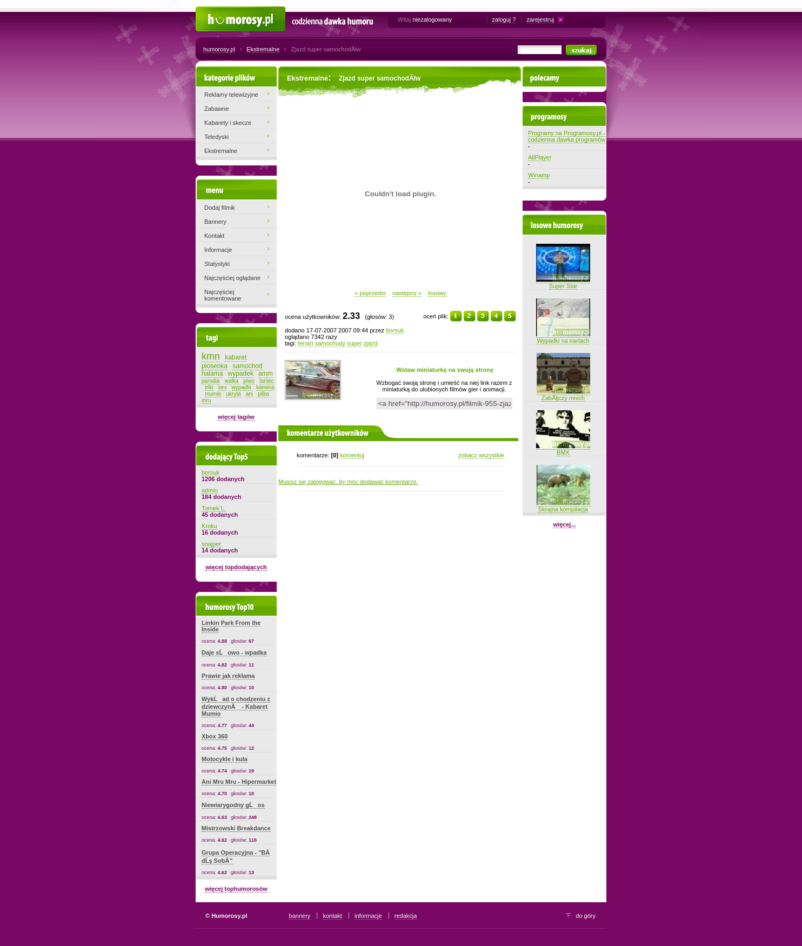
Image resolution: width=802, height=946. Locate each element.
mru (206, 400)
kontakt (332, 915)
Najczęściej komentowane (223, 295)
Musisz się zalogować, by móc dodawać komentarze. (348, 481)
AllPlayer (539, 157)
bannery (300, 915)
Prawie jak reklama (228, 675)
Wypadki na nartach (563, 337)
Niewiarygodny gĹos (233, 805)
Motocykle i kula (225, 759)
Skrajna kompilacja (563, 505)
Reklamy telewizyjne (231, 94)
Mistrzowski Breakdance (236, 828)
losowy (437, 293)
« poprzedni (370, 293)
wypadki (241, 387)
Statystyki (217, 264)
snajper (211, 544)
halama (212, 373)
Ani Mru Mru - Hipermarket (239, 781)
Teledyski (216, 137)
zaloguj (501, 19)
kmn (211, 356)
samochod (247, 366)
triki (209, 387)
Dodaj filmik (219, 207)
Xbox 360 (215, 736)
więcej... (564, 524)
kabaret (235, 357)
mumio (213, 394)
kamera (265, 387)
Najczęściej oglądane (232, 278)
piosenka (215, 366)
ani (249, 394)
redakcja (406, 915)
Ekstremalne (262, 49)
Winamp (539, 175)
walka (232, 381)
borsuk (395, 330)
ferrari (305, 343)
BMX (563, 449)
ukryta (233, 394)
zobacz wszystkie (481, 455)
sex (222, 387)
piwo (249, 381)
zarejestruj (540, 19)
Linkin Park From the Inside (231, 625)
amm (265, 373)
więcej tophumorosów (236, 888)
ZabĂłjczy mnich (563, 394)
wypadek (240, 373)
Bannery (215, 221)
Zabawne (216, 108)
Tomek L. (214, 508)
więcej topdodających (236, 567)
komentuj (352, 455)
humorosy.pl (219, 49)
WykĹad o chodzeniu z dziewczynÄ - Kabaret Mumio (236, 706)
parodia (210, 381)
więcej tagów (236, 417)
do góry (586, 915)
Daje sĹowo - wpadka (234, 652)
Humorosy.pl (212, 12)
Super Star (563, 282)
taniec (266, 381)
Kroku (209, 526)
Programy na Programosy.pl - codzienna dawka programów (566, 136)
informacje (368, 915)
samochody (330, 343)
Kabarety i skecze (227, 122)
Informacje (218, 250)
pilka (263, 394)
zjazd (371, 343)
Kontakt (214, 235)
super (354, 343)
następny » (407, 293)
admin (210, 490)
